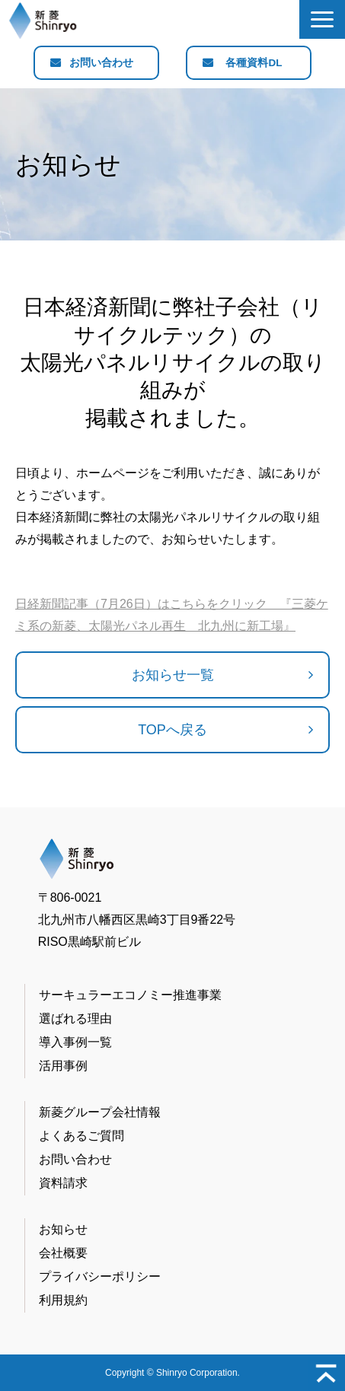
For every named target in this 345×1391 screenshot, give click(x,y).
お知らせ (63, 1229)
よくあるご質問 (81, 1135)
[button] (322, 19)
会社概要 (63, 1252)
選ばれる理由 (75, 1018)
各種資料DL (254, 63)
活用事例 (63, 1065)
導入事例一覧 (75, 1042)
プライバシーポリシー (100, 1276)
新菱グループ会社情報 (100, 1112)
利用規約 (63, 1300)
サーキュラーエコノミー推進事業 (130, 994)
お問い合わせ (102, 63)
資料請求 (63, 1182)
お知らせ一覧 (173, 675)
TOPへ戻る (172, 730)
